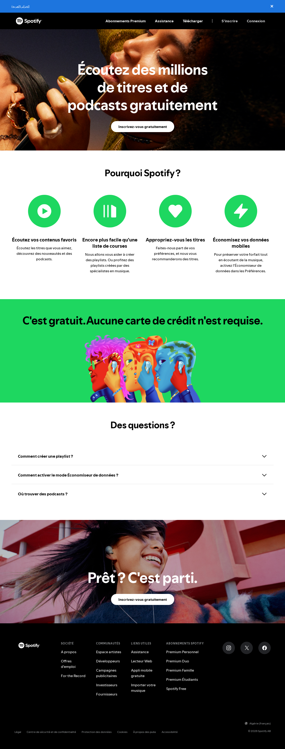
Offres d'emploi (68, 663)
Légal (17, 732)
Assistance (164, 20)
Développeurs (108, 661)
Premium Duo (177, 661)
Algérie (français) (258, 723)
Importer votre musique (143, 687)
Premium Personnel (182, 651)
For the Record (73, 675)
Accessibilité (170, 732)
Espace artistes (108, 651)
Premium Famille (180, 670)
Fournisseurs (106, 694)
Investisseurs (106, 684)
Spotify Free (176, 688)
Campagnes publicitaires (106, 673)
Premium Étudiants (182, 679)
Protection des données (97, 732)
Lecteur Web (141, 661)
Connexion (256, 20)
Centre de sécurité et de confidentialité (51, 732)
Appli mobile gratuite (141, 673)
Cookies (122, 732)
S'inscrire (230, 20)
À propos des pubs (144, 732)
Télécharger (193, 20)
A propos (68, 651)
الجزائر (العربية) (20, 6)
